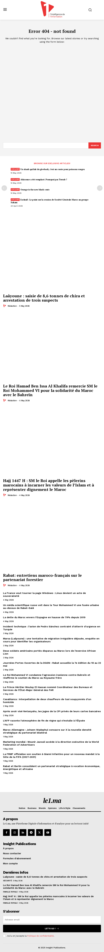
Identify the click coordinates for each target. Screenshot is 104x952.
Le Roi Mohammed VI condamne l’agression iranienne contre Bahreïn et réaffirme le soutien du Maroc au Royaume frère (46, 676)
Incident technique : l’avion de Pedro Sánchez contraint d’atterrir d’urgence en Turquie (51, 628)
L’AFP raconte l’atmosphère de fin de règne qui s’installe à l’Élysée (44, 720)
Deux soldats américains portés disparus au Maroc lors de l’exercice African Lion (49, 652)
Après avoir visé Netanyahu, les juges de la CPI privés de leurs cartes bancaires (52, 711)
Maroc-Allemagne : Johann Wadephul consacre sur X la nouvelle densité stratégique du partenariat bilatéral (47, 731)
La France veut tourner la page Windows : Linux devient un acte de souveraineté (44, 594)
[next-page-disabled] (99, 188)
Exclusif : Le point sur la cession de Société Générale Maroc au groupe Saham (49, 201)
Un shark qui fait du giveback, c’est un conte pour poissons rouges (52, 169)
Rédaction (12, 306)
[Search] (94, 145)
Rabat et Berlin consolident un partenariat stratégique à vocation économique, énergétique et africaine (51, 767)
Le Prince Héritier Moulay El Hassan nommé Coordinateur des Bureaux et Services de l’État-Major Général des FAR (47, 689)
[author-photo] (5, 306)
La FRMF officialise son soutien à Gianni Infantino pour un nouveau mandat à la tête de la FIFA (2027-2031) (51, 755)
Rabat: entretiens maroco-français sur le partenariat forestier (42, 577)
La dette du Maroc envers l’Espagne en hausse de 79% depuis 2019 (44, 617)
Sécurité (7, 881)
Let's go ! (52, 928)
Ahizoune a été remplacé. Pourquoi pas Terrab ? (43, 179)
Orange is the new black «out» (35, 189)
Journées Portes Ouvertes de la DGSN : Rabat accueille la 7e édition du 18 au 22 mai (52, 664)
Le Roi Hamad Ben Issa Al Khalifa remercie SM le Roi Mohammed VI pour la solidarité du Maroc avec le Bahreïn (50, 390)
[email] (52, 919)
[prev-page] (4, 188)
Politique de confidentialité (40, 936)
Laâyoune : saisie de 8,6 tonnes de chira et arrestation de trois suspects (44, 298)
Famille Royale (10, 892)
